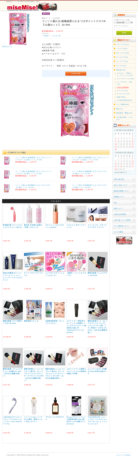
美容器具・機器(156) (124, 113)
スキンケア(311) (122, 44)
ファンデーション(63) (125, 78)
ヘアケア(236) (121, 48)
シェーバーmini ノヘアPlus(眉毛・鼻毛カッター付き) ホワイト (33, 419)
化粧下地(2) (121, 97)
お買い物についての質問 (122, 220)
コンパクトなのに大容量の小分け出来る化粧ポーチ (97, 371)
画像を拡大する (7, 46)
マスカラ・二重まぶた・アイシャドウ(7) (125, 74)
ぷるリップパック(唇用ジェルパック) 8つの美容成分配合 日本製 (76, 371)
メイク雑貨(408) (122, 104)
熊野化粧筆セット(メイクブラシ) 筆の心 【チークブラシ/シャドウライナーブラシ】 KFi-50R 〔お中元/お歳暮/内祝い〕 (55, 373)
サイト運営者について (121, 226)
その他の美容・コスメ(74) (125, 118)
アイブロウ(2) (122, 90)
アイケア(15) (121, 66)
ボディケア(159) (122, 53)
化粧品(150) (121, 70)
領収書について (119, 197)
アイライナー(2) (123, 94)
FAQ (115, 202)
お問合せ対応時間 (120, 214)
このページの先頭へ (123, 455)
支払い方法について (120, 185)
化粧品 (45, 35)
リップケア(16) (122, 61)
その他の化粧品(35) (124, 100)
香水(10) (119, 109)
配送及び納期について (121, 191)
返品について (118, 208)
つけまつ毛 (56, 35)
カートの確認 (118, 232)
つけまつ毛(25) (123, 87)
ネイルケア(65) (122, 57)
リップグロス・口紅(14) (124, 83)
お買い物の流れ (119, 179)
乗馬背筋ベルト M (31, 321)
